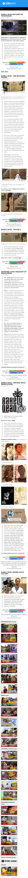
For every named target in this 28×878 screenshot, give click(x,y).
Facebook (13, 64)
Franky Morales (11, 540)
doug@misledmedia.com (10, 548)
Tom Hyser (11, 543)
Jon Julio (4, 213)
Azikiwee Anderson (20, 543)
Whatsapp (13, 62)
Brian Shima (9, 462)
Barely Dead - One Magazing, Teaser (13, 76)
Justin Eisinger (14, 377)
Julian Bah (7, 326)
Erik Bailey (11, 506)
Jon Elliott (12, 313)
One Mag (18, 224)
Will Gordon (13, 326)
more (14, 621)
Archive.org (21, 553)
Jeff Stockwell (7, 601)
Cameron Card (19, 540)
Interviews (22, 375)
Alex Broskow (13, 535)
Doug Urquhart (13, 37)
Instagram (21, 62)
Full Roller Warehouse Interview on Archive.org (12, 367)
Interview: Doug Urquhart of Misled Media (13, 272)
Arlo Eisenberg (19, 97)
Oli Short (17, 538)
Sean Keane (7, 602)
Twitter (20, 64)
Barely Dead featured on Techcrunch (12, 15)
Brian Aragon (13, 328)
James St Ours (14, 602)
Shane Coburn (7, 542)
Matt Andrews (18, 313)
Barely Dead (4, 37)
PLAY (20, 257)
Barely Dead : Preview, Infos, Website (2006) (13, 383)
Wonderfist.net (23, 439)
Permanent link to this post (14, 68)
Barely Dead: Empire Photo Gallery (12, 573)
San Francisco (23, 614)
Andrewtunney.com (5, 441)
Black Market (7, 324)
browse (13, 857)
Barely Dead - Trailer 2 (11, 229)
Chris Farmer (5, 506)
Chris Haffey (18, 184)
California (14, 616)
